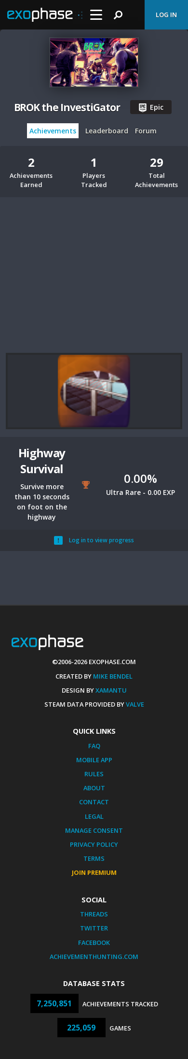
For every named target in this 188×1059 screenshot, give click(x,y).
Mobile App (94, 759)
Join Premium (94, 872)
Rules (94, 773)
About (94, 787)
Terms (94, 858)
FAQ (94, 745)
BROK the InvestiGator (67, 107)
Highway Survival (42, 461)
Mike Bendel (113, 676)
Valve (135, 704)
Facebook (94, 942)
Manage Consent (94, 830)
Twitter (94, 928)
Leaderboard (106, 130)
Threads (94, 914)
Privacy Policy (94, 844)
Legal (94, 816)
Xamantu (111, 690)
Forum (146, 130)
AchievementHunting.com (94, 956)
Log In (166, 14)
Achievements (52, 130)
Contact (94, 802)
